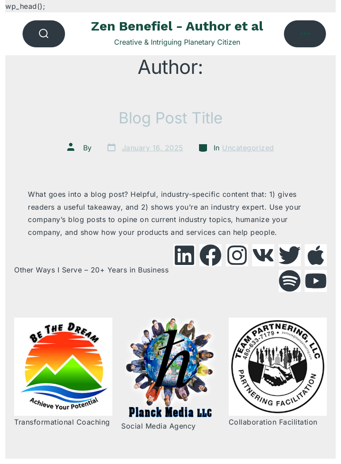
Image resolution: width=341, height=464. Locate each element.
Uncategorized (248, 147)
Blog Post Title (170, 117)
